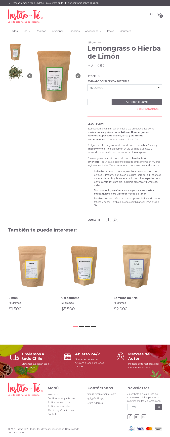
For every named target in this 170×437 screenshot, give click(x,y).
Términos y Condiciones (61, 410)
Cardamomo (70, 298)
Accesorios (93, 31)
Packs (110, 31)
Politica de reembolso (59, 402)
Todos (14, 31)
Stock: (91, 76)
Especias (74, 31)
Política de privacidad (59, 406)
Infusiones (57, 31)
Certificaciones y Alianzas (61, 398)
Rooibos (41, 31)
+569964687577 (95, 398)
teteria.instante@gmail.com (101, 394)
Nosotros (53, 394)
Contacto (125, 31)
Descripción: (95, 123)
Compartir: (94, 220)
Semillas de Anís (126, 298)
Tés (26, 31)
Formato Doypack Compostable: (108, 81)
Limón (13, 298)
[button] (29, 76)
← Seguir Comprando (146, 108)
